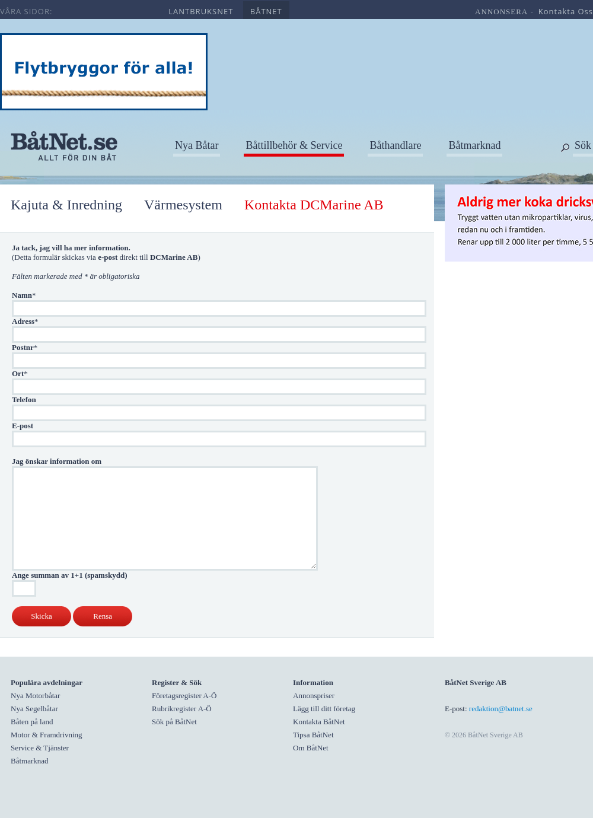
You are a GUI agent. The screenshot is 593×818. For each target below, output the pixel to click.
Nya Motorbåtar (35, 695)
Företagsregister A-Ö (184, 695)
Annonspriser (313, 695)
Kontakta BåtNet (319, 721)
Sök (583, 145)
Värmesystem (183, 204)
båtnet (266, 11)
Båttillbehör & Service (294, 145)
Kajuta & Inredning (66, 204)
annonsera (501, 11)
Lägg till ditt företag (324, 708)
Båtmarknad (474, 145)
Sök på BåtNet (174, 721)
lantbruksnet (200, 11)
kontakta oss (565, 11)
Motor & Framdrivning (46, 734)
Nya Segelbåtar (34, 708)
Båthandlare (395, 145)
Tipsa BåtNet (313, 734)
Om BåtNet (311, 747)
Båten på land (32, 721)
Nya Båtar (196, 145)
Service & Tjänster (40, 747)
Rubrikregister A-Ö (182, 708)
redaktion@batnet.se (501, 708)
